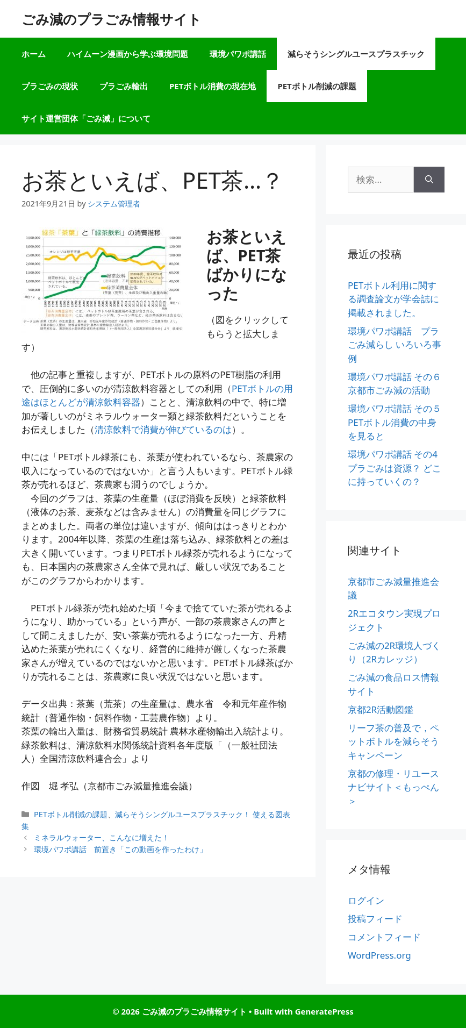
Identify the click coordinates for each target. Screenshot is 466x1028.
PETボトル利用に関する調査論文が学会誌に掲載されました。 (393, 299)
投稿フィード (375, 918)
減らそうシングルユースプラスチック (356, 53)
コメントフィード (384, 937)
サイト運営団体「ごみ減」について (85, 118)
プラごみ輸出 (123, 86)
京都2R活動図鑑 (380, 709)
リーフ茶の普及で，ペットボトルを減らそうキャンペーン (393, 741)
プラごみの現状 (49, 86)
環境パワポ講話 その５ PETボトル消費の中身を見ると (394, 422)
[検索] (429, 179)
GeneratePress (324, 1011)
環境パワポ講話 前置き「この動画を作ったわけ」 (120, 849)
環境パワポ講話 (238, 53)
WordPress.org (379, 955)
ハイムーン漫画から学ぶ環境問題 (127, 53)
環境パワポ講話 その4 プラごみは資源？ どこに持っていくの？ (394, 468)
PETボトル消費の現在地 (212, 86)
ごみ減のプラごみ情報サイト (111, 19)
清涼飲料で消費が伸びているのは (163, 429)
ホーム (33, 53)
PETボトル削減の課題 (316, 86)
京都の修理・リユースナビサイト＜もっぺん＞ (393, 787)
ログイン (366, 900)
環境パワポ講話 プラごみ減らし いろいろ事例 (394, 345)
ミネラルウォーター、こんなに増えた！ (101, 837)
